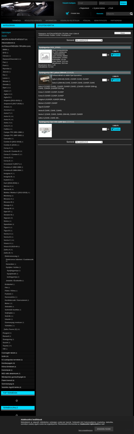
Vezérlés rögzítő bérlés (11, 387)
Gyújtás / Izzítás (55, 35)
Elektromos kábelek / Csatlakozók (20, 260)
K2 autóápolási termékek (12, 360)
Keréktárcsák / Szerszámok (17, 300)
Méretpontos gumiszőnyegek (14, 377)
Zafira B (76, 33)
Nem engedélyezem (86, 430)
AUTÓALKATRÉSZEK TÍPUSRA (57, 33)
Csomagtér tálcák (9, 353)
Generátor (11, 264)
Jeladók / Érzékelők (15, 281)
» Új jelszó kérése (98, 8)
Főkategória (42, 33)
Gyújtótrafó (12, 274)
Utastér (9, 319)
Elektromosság (44, 35)
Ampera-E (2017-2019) (14, 104)
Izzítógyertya (13, 277)
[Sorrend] (89, 40)
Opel (70, 33)
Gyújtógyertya (13, 271)
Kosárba (117, 55)
